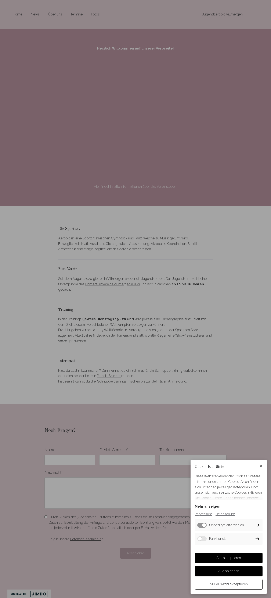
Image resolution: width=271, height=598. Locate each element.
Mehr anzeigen (207, 506)
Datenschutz (225, 514)
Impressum (203, 514)
